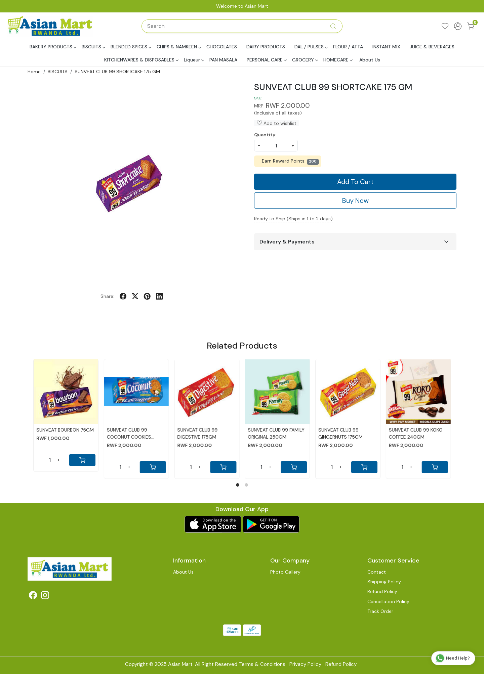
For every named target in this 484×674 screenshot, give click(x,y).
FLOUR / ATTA (348, 47)
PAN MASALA (223, 60)
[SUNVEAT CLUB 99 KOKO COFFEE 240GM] (418, 391)
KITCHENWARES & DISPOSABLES (141, 60)
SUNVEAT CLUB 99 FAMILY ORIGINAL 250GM (276, 433)
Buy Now (355, 200)
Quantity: (265, 135)
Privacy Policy (305, 664)
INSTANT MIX (386, 47)
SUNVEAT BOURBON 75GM (65, 430)
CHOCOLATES (221, 47)
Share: (107, 296)
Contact (376, 572)
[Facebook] (33, 596)
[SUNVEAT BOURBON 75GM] (66, 391)
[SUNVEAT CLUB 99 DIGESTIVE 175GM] (206, 391)
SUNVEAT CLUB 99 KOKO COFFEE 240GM (415, 433)
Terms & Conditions (262, 664)
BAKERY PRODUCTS (53, 47)
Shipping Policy (384, 582)
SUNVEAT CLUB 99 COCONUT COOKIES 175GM (129, 434)
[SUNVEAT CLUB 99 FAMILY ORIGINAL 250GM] (277, 391)
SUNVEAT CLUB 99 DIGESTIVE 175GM (197, 433)
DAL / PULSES (310, 47)
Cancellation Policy (388, 601)
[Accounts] (457, 26)
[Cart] (82, 460)
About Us (369, 60)
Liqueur (194, 60)
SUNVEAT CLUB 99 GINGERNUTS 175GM (340, 433)
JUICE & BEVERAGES (432, 47)
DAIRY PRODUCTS (265, 47)
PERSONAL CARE (266, 60)
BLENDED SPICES (131, 47)
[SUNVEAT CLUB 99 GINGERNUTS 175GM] (348, 391)
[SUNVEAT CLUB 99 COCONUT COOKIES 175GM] (136, 391)
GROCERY (305, 60)
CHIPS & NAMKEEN (179, 47)
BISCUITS (93, 47)
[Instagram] (45, 596)
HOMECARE (337, 60)
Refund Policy (382, 591)
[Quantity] (50, 460)
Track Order (380, 611)
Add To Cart (355, 181)
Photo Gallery (285, 572)
